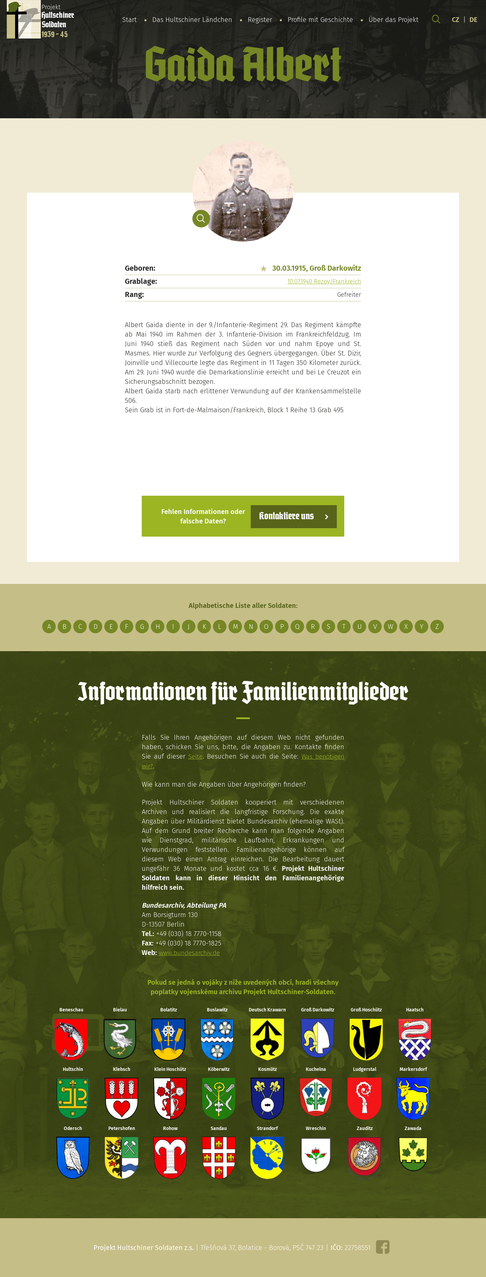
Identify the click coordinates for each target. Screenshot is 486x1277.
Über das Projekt (393, 20)
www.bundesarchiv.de (191, 952)
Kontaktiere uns (284, 516)
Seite (194, 756)
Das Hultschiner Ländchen (192, 20)
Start (129, 20)
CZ (455, 20)
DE (473, 20)
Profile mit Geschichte (320, 20)
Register (260, 20)
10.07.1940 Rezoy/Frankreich (324, 281)
